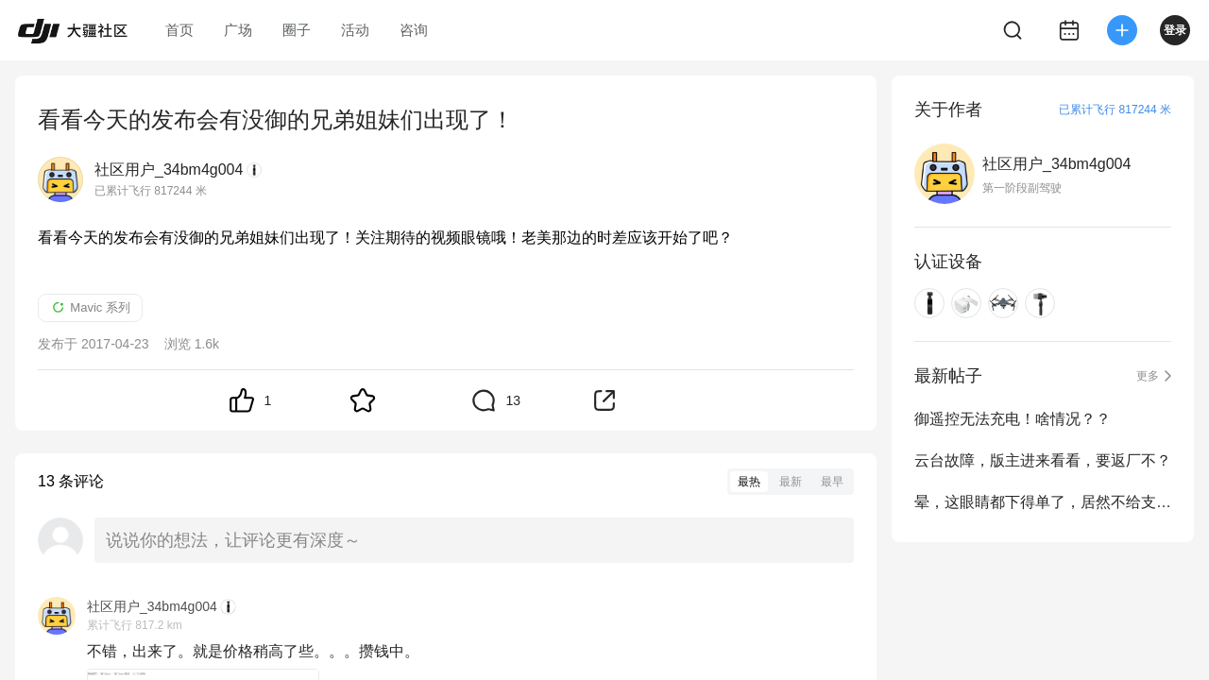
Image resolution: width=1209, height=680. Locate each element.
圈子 (296, 30)
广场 (238, 30)
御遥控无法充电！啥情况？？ (1012, 419)
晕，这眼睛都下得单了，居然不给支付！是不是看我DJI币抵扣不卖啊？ (1042, 502)
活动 (355, 30)
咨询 (414, 30)
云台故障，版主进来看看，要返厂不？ (1042, 460)
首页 (179, 30)
